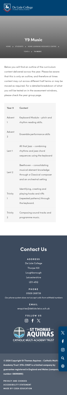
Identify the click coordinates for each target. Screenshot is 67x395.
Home (8, 46)
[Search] (62, 358)
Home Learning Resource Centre (42, 46)
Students (19, 46)
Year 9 (26, 51)
